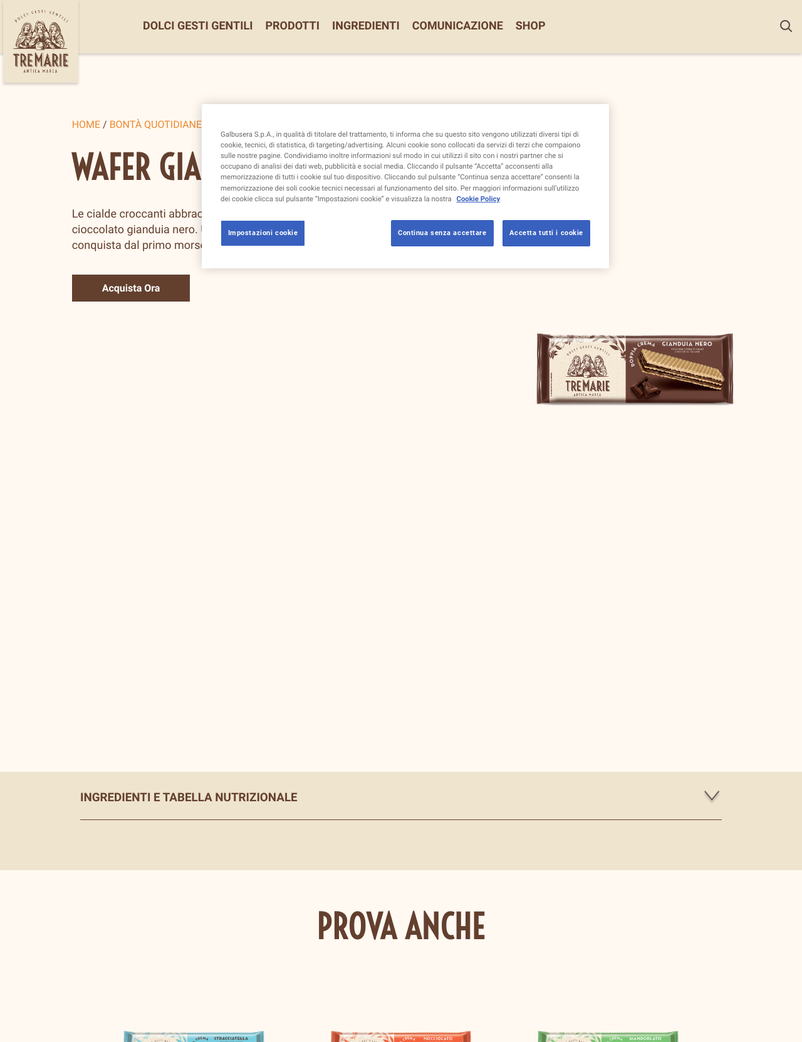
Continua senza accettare (442, 232)
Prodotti (292, 26)
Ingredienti (366, 26)
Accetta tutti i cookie (546, 232)
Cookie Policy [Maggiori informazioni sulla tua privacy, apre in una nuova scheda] (478, 198)
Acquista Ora (131, 288)
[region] (405, 186)
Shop (531, 26)
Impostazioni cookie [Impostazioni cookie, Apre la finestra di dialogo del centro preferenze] (263, 232)
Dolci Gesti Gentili (198, 26)
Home (86, 124)
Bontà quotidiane (156, 124)
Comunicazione (457, 26)
